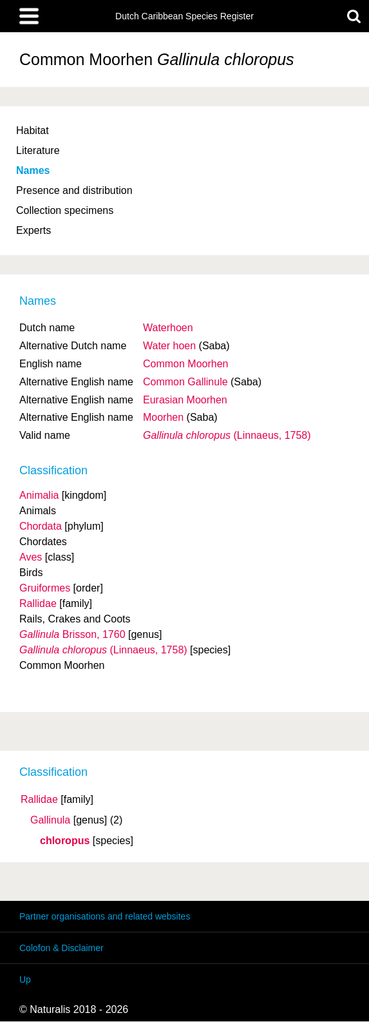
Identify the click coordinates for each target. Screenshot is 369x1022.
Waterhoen (168, 327)
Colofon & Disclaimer (61, 948)
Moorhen (163, 417)
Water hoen (169, 345)
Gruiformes (44, 588)
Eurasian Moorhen (185, 399)
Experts (33, 230)
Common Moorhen (186, 363)
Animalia (39, 495)
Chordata (40, 526)
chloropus (65, 841)
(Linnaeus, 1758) (227, 435)
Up (25, 979)
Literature (38, 150)
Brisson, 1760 (72, 634)
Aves (30, 557)
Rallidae (39, 800)
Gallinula (50, 820)
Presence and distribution (74, 190)
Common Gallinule (185, 381)
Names (33, 170)
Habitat (32, 130)
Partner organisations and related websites (104, 916)
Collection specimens (64, 210)
